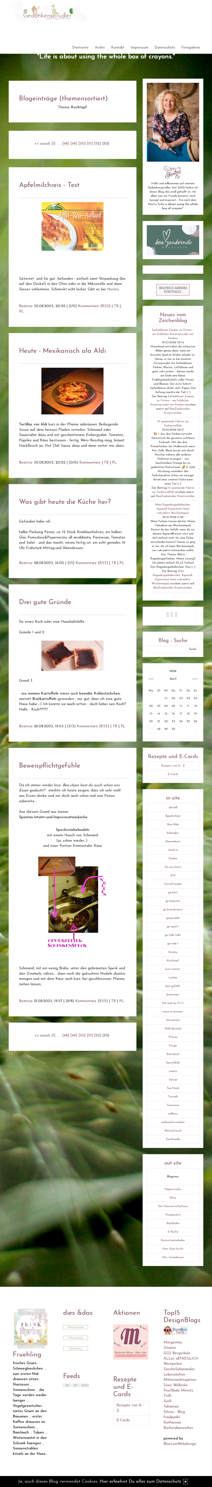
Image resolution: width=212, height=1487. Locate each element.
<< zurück (42, 144)
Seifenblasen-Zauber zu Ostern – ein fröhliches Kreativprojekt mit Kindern (173, 334)
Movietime (173, 1020)
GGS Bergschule (177, 1353)
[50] (82, 144)
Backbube (173, 1223)
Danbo (173, 858)
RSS (105, 306)
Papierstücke (173, 1189)
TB (116, 306)
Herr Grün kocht (173, 1248)
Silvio (173, 1197)
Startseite (80, 48)
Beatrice (26, 306)
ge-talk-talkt (173, 935)
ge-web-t (173, 943)
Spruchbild (172, 1062)
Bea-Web (173, 824)
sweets (173, 1071)
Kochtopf (173, 960)
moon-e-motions (173, 1011)
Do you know (173, 867)
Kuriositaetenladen (173, 1240)
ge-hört (173, 892)
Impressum (139, 48)
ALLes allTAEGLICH (181, 1359)
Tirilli (167, 1396)
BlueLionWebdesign (180, 1444)
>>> (195, 678)
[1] (53, 144)
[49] (73, 144)
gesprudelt (173, 918)
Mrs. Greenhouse (173, 1257)
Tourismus (173, 1105)
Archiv (100, 48)
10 (180, 706)
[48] (65, 144)
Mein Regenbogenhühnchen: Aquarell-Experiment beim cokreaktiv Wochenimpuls (173, 509)
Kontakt (117, 48)
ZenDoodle (173, 1139)
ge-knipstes (173, 901)
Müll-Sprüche (173, 1028)
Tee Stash (173, 1088)
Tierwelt (173, 1096)
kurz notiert (172, 969)
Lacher (173, 977)
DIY (173, 875)
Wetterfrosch (173, 1130)
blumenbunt (173, 841)
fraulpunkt (172, 1417)
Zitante (170, 1348)
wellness (173, 1113)
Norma (113, 289)
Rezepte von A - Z (173, 765)
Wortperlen (173, 1364)
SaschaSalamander (179, 1369)
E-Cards (173, 774)
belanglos (173, 833)
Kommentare (88, 306)
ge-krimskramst (173, 909)
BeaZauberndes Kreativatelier (175, 496)
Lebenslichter (175, 1375)
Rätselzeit (172, 1054)
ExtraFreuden (173, 884)
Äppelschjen (173, 816)
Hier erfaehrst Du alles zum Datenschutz (140, 1481)
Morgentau (173, 1342)
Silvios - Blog (174, 1412)
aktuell (173, 807)
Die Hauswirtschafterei (173, 1206)
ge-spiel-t (173, 926)
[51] (90, 144)
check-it (173, 850)
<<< (150, 678)
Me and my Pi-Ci (173, 1003)
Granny (172, 952)
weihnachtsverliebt (173, 1122)
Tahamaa (171, 1407)
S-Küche (173, 1231)
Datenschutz (164, 48)
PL (21, 312)
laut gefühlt (172, 986)
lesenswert (172, 994)
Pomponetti (173, 1214)
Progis (173, 1045)
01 (166, 698)
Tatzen (173, 1079)
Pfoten (173, 1037)
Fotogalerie (190, 48)
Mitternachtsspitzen (180, 1380)
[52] (97, 144)
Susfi (167, 1401)
